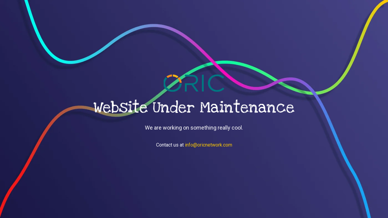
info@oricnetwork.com (208, 145)
